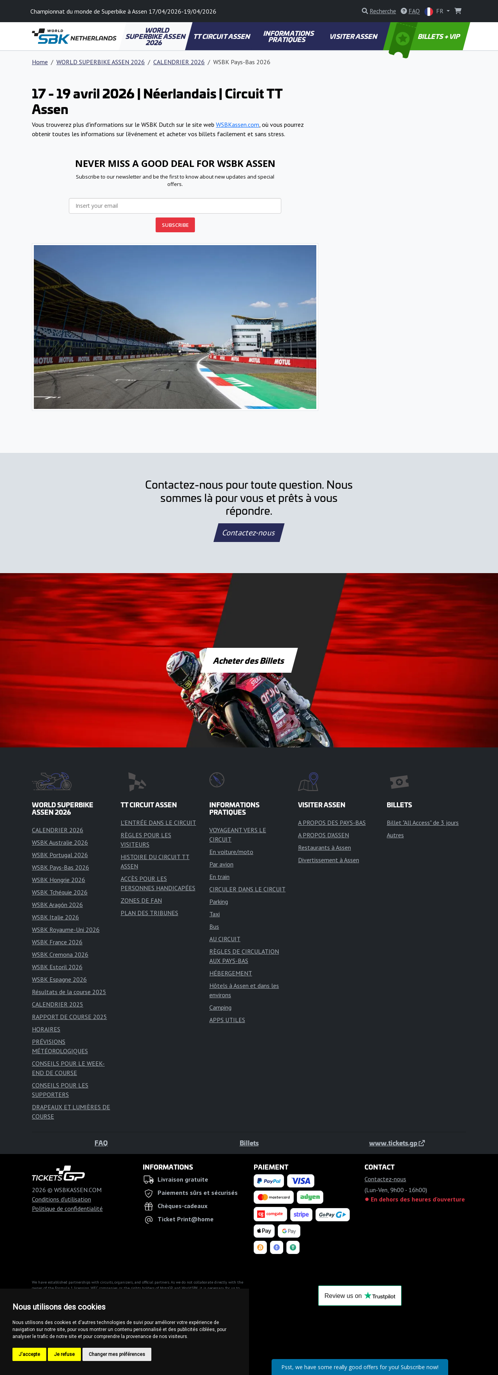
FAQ (101, 1142)
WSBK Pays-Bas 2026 (60, 867)
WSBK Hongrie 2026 (58, 880)
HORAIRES (46, 1029)
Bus (214, 926)
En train (219, 876)
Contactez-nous (249, 533)
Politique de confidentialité (67, 1208)
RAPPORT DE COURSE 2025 (69, 1017)
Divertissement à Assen (328, 860)
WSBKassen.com (237, 124)
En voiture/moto (231, 852)
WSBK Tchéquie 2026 (60, 892)
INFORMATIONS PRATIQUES (289, 36)
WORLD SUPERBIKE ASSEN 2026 (156, 36)
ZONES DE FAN (141, 900)
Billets (249, 1142)
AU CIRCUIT (224, 939)
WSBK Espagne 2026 (59, 979)
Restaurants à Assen (324, 847)
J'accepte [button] (29, 1354)
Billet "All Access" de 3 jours (423, 822)
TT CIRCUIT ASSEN (222, 36)
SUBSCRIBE (175, 224)
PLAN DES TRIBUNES (149, 913)
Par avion (221, 864)
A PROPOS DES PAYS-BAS (332, 822)
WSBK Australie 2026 (60, 842)
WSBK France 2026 (57, 942)
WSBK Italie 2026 (55, 917)
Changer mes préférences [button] (117, 1354)
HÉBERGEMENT (230, 973)
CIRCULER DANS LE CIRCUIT (247, 889)
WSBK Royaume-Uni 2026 (66, 929)
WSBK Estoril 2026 (57, 967)
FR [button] (434, 11)
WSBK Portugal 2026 (60, 855)
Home (40, 62)
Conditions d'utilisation (61, 1199)
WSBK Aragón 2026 (57, 904)
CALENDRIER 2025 (57, 1004)
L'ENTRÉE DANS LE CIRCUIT (158, 822)
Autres (395, 835)
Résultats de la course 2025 (69, 992)
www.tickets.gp (397, 1142)
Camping (220, 1007)
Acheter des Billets (249, 660)
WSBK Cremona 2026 (60, 954)
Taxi (214, 914)
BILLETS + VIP (425, 36)
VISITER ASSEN (354, 36)
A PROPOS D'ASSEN (323, 835)
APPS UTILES (227, 1020)
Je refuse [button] (64, 1354)
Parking (218, 901)
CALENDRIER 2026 (179, 62)
